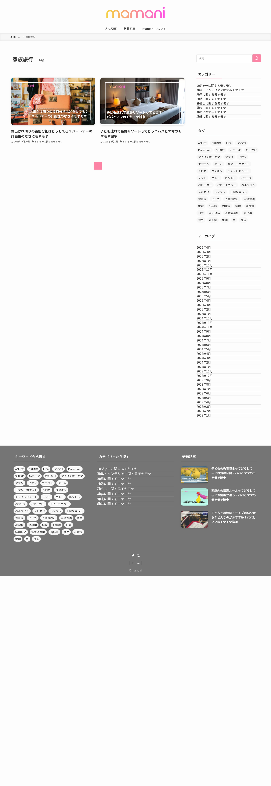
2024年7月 (208, 470)
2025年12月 (209, 320)
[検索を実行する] (256, 58)
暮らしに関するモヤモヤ (218, 123)
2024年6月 (208, 479)
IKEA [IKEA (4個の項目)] (229, 178)
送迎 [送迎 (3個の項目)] (243, 255)
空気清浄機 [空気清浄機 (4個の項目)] (232, 248)
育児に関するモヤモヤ (216, 140)
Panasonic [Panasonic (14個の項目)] (204, 185)
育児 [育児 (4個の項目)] (201, 255)
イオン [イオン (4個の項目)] (242, 192)
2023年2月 (208, 611)
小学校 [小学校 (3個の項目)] (213, 241)
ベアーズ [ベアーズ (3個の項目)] (246, 213)
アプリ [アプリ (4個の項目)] (229, 192)
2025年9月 (208, 346)
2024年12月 (209, 426)
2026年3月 (208, 293)
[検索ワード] (228, 58)
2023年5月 (208, 585)
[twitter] (133, 765)
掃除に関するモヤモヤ (216, 114)
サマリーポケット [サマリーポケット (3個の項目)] (239, 199)
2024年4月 (208, 496)
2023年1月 (208, 620)
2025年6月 (208, 373)
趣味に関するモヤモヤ (216, 149)
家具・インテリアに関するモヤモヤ (225, 96)
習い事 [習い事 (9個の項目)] (248, 248)
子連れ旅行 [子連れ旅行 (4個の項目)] (232, 234)
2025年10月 (209, 338)
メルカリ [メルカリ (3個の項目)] (203, 227)
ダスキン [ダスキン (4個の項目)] (217, 206)
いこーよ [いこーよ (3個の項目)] (235, 185)
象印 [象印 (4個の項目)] (225, 255)
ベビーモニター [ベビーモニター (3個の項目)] (226, 220)
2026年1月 (208, 311)
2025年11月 (209, 329)
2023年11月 (209, 532)
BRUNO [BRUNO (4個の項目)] (216, 178)
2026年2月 (208, 302)
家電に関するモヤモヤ (216, 105)
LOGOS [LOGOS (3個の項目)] (241, 178)
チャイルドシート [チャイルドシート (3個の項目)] (239, 206)
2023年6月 (208, 576)
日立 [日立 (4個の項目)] (201, 248)
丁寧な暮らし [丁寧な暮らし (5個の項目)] (238, 227)
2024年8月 (208, 461)
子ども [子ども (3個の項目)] (216, 234)
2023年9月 (208, 549)
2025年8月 (208, 355)
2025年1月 (208, 417)
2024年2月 (208, 514)
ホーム (135, 773)
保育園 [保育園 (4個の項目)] (202, 234)
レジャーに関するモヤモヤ (219, 88)
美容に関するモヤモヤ (216, 132)
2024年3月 (208, 505)
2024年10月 (209, 443)
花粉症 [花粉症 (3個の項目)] (213, 255)
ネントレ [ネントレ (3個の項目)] (230, 213)
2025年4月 (208, 391)
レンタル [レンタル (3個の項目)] (219, 227)
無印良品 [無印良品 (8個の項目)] (214, 248)
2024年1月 (208, 523)
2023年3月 (208, 602)
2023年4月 (208, 593)
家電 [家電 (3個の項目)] (201, 241)
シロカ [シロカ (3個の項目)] (202, 206)
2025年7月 (208, 364)
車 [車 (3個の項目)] (234, 255)
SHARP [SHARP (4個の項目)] (220, 185)
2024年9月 (208, 452)
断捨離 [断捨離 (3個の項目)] (250, 241)
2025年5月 (208, 382)
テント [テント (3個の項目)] (202, 213)
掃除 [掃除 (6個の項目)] (238, 241)
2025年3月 (208, 399)
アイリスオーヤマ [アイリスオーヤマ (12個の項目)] (209, 192)
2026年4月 (208, 285)
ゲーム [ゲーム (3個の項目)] (218, 199)
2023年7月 (208, 567)
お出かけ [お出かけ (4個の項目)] (251, 185)
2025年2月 (208, 408)
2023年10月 (209, 540)
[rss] (138, 765)
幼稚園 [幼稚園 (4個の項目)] (226, 241)
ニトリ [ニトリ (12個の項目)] (216, 213)
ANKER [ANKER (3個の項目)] (202, 178)
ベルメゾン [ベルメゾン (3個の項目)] (248, 220)
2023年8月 (208, 558)
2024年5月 (208, 487)
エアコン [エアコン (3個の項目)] (203, 199)
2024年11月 (209, 435)
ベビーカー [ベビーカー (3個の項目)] (205, 220)
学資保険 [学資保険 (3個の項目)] (249, 234)
